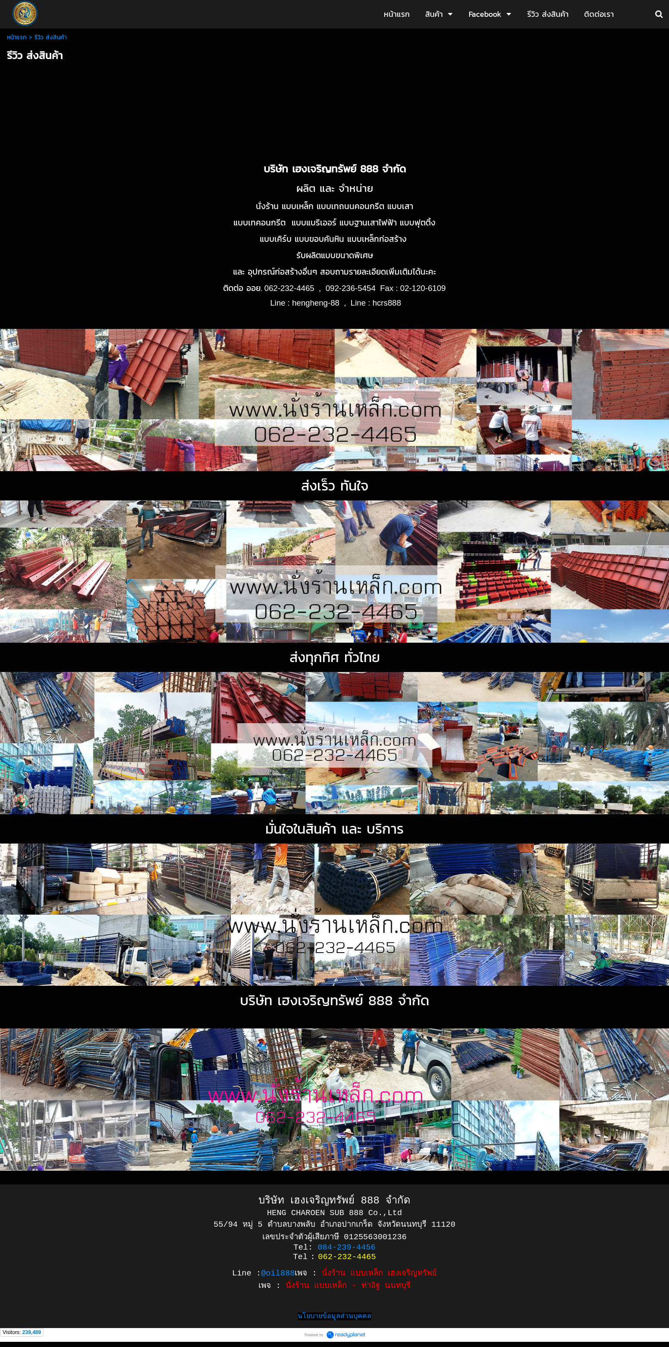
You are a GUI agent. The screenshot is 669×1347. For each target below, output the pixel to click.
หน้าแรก (17, 37)
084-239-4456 (346, 1249)
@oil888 (278, 1276)
